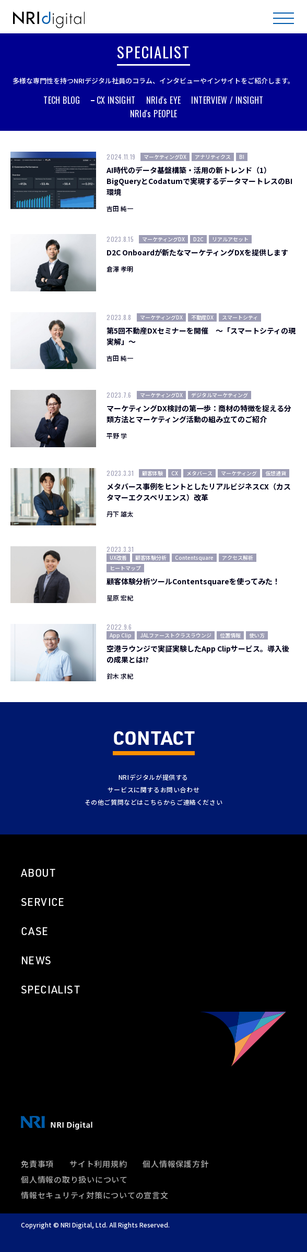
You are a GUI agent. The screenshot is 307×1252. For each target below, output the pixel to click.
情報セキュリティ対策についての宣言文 (95, 1194)
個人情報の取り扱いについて (74, 1179)
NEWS (36, 960)
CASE (35, 931)
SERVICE (43, 902)
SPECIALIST (50, 989)
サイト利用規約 (98, 1163)
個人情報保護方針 (175, 1163)
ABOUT (38, 872)
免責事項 (37, 1163)
